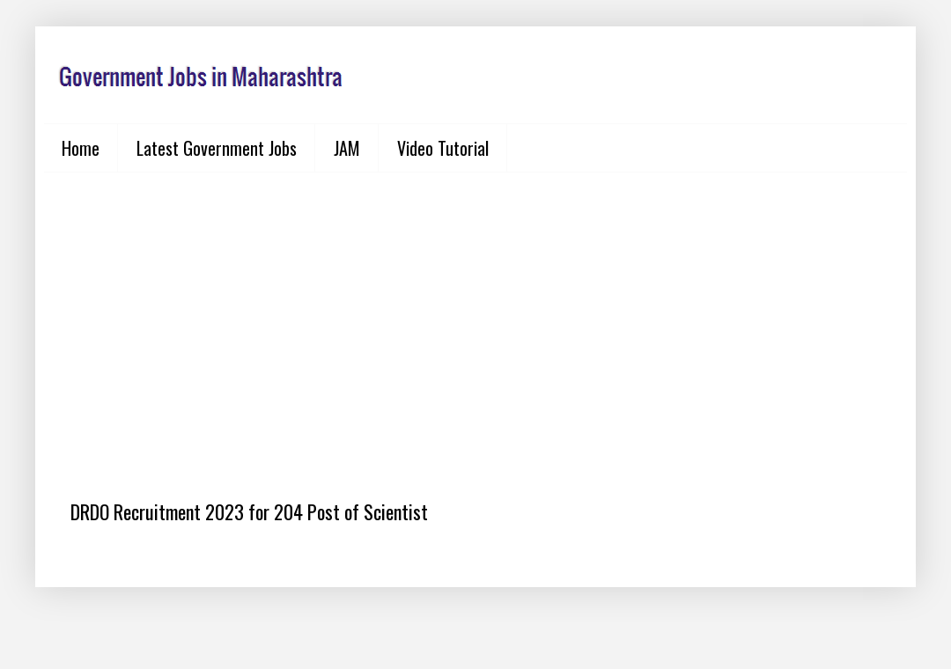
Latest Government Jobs (216, 148)
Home (81, 148)
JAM (347, 148)
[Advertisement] (475, 322)
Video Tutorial (443, 148)
